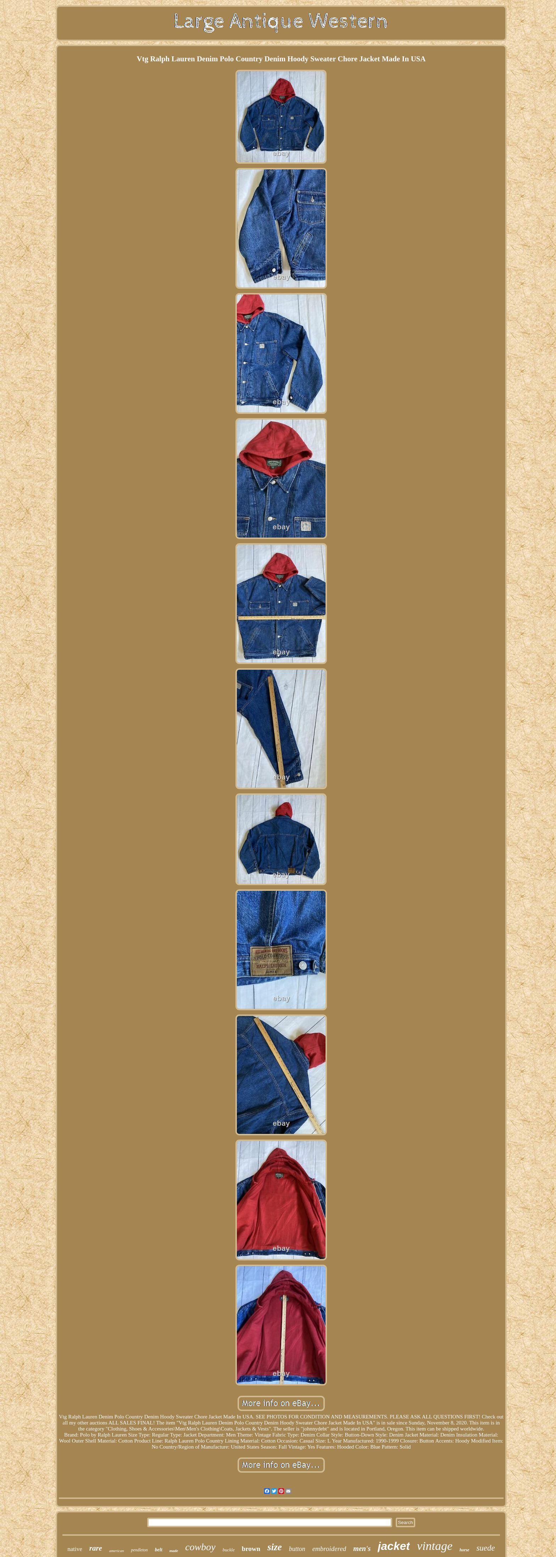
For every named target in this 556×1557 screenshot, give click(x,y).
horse (464, 1549)
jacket (394, 1546)
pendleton (139, 1549)
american (116, 1550)
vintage (434, 1545)
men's (362, 1548)
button (297, 1548)
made (173, 1550)
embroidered (329, 1548)
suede (485, 1548)
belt (158, 1549)
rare (95, 1548)
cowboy (200, 1546)
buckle (229, 1549)
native (74, 1549)
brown (251, 1548)
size (274, 1547)
